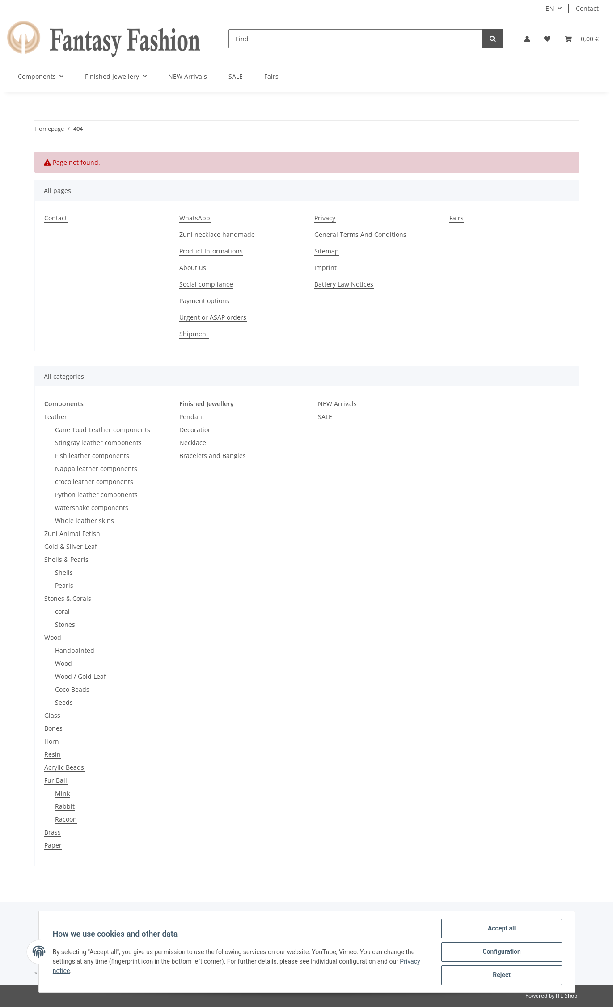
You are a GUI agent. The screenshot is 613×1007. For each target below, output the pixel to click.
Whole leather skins (84, 520)
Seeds (64, 702)
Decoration (195, 429)
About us (192, 267)
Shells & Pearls (66, 559)
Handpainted (74, 650)
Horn (51, 741)
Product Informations (211, 251)
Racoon (66, 819)
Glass (52, 715)
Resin (52, 754)
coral (62, 611)
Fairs (271, 76)
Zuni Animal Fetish (72, 533)
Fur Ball (55, 780)
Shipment (193, 334)
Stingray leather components (98, 442)
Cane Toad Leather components (102, 429)
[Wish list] (547, 38)
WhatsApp (194, 218)
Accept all (501, 928)
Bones (53, 728)
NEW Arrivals (337, 403)
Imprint (325, 267)
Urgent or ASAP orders (212, 317)
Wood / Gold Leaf (80, 676)
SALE (325, 416)
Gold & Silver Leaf (70, 546)
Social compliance (206, 284)
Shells (64, 572)
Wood (52, 637)
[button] (527, 38)
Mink (62, 793)
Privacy (324, 218)
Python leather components (96, 494)
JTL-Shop (566, 995)
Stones (65, 624)
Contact (587, 8)
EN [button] (549, 8)
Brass (52, 832)
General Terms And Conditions (360, 234)
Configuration (501, 952)
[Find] (355, 38)
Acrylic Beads (64, 767)
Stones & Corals (67, 598)
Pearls (64, 585)
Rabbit (65, 806)
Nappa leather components (96, 468)
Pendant (191, 416)
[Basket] (582, 38)
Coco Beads (72, 689)
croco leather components (94, 481)
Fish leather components (92, 455)
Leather (55, 416)
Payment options (204, 300)
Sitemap (326, 251)
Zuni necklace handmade (217, 234)
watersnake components (91, 507)
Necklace (192, 442)
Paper (53, 845)
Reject (502, 975)
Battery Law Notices (343, 284)
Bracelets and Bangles (212, 455)
